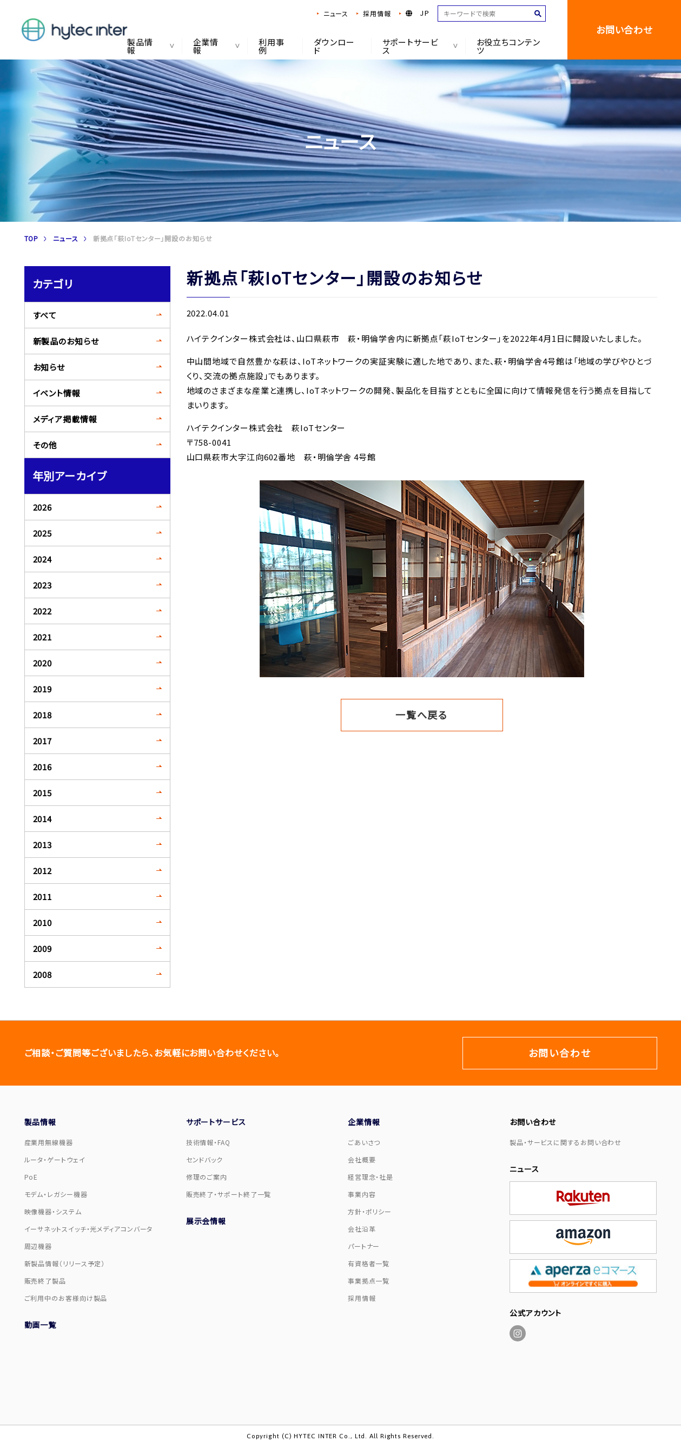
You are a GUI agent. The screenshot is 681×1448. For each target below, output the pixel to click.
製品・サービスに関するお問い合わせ (566, 1142)
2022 (42, 611)
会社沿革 (362, 1228)
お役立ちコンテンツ (508, 46)
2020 (42, 663)
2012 (42, 870)
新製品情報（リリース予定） (64, 1263)
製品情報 (148, 46)
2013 (42, 844)
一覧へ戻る (421, 715)
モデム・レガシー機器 (56, 1194)
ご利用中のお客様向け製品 (66, 1297)
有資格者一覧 (368, 1263)
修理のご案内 (206, 1176)
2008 (42, 974)
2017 (42, 740)
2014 (42, 818)
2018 (42, 714)
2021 (42, 637)
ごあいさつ (364, 1142)
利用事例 (272, 46)
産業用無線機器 (48, 1142)
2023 (42, 585)
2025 (42, 533)
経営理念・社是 (370, 1176)
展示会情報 (206, 1220)
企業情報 (214, 46)
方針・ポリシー (370, 1211)
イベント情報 (57, 393)
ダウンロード (334, 46)
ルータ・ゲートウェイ (54, 1159)
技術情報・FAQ (208, 1142)
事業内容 (362, 1194)
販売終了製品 (45, 1280)
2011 (42, 896)
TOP (31, 238)
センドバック (204, 1159)
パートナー (364, 1246)
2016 (42, 766)
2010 (42, 922)
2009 (42, 948)
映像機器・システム (53, 1211)
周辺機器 (38, 1246)
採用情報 (377, 13)
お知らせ (49, 367)
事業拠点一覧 (368, 1280)
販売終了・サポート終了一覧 (229, 1194)
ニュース (335, 13)
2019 (42, 689)
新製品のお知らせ (66, 341)
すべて (45, 315)
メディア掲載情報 (65, 419)
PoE (31, 1176)
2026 (42, 507)
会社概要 (362, 1159)
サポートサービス (418, 46)
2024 (42, 559)
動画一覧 (40, 1324)
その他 (45, 445)
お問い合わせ (624, 29)
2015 (42, 792)
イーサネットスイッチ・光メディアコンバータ (88, 1228)
